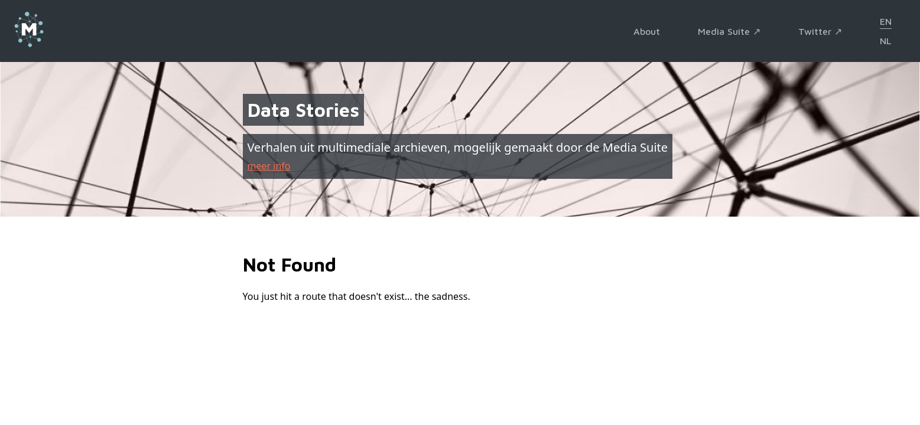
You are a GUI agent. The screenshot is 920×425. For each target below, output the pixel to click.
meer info (269, 165)
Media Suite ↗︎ (729, 31)
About (646, 31)
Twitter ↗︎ (820, 31)
